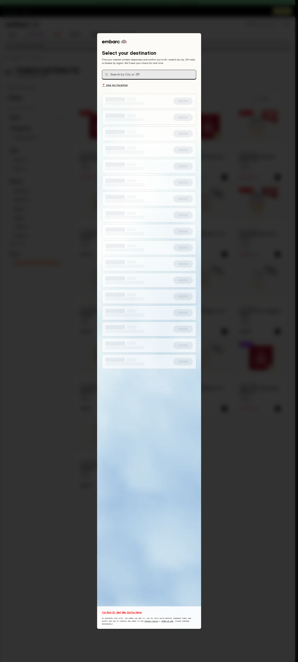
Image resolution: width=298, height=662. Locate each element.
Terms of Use (167, 621)
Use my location (115, 85)
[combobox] (149, 74)
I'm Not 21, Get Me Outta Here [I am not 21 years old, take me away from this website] (122, 612)
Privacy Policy (151, 621)
